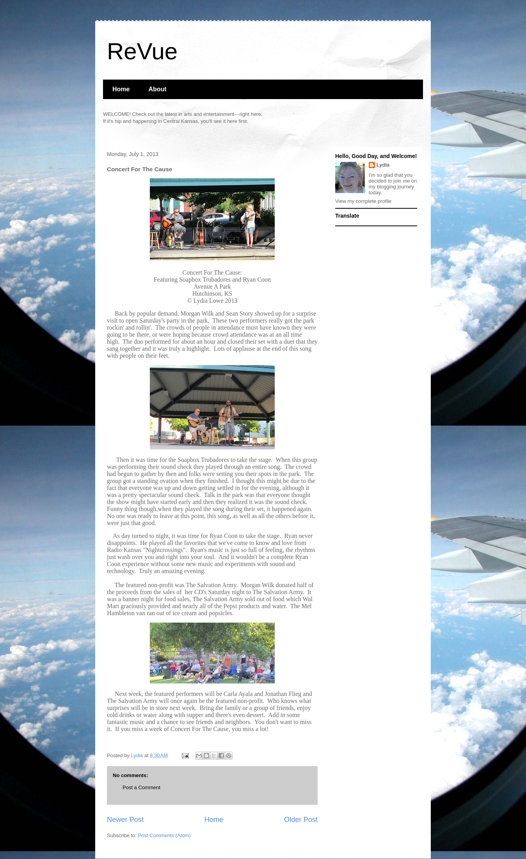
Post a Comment (141, 787)
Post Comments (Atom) (164, 835)
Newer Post (125, 820)
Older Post (301, 820)
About (157, 89)
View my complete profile (363, 201)
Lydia (383, 165)
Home (121, 89)
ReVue (142, 51)
